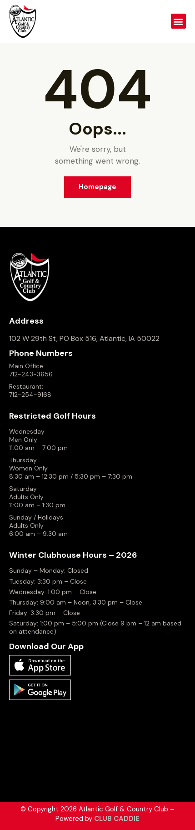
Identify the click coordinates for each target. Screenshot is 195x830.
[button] (178, 21)
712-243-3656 (31, 374)
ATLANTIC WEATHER (97, 747)
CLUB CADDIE (117, 818)
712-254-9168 (30, 394)
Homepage (97, 186)
